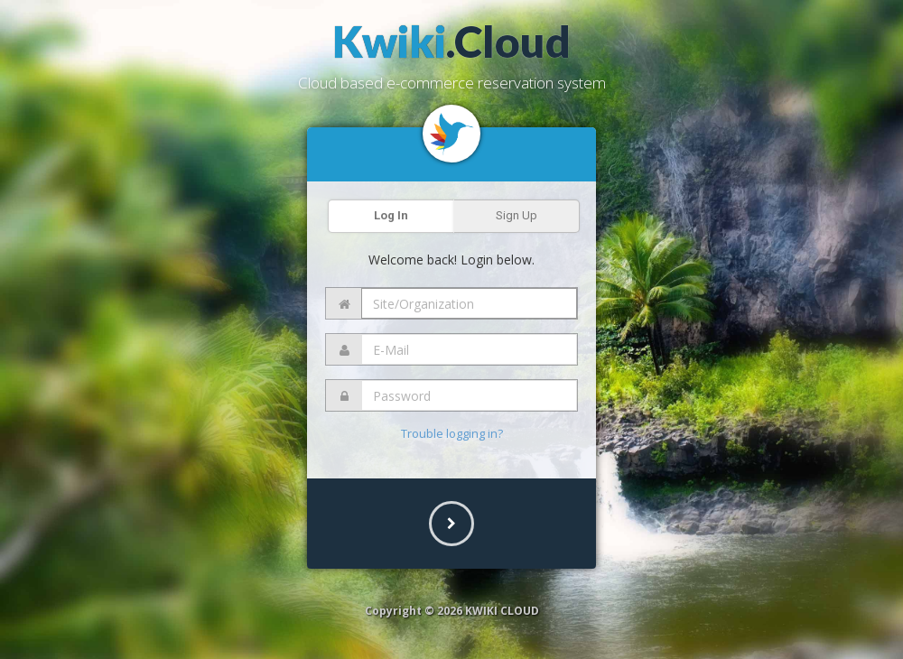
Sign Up (516, 215)
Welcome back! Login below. (451, 259)
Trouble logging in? (452, 433)
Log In (391, 215)
